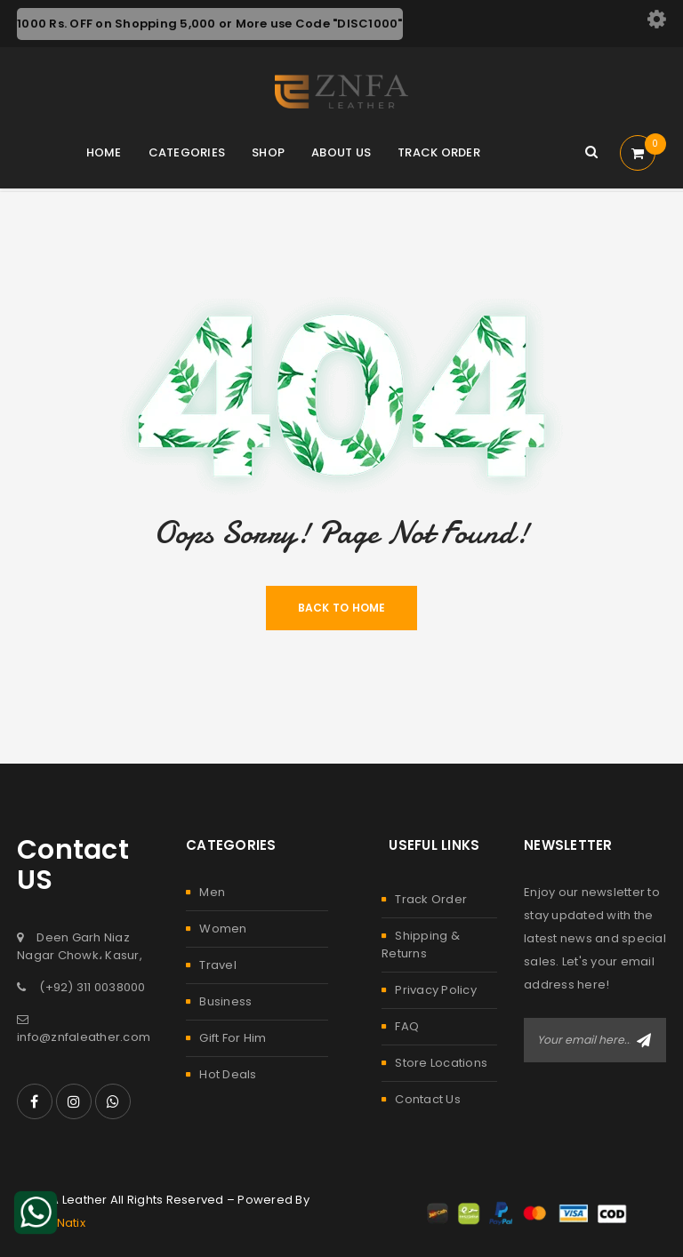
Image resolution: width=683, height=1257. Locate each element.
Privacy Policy (436, 989)
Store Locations (441, 1062)
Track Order (431, 899)
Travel (218, 965)
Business (225, 1001)
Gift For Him (232, 1037)
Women (222, 928)
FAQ (407, 1026)
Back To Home (342, 607)
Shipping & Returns (421, 944)
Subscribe (644, 1040)
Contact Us (428, 1099)
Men (212, 892)
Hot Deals (227, 1074)
